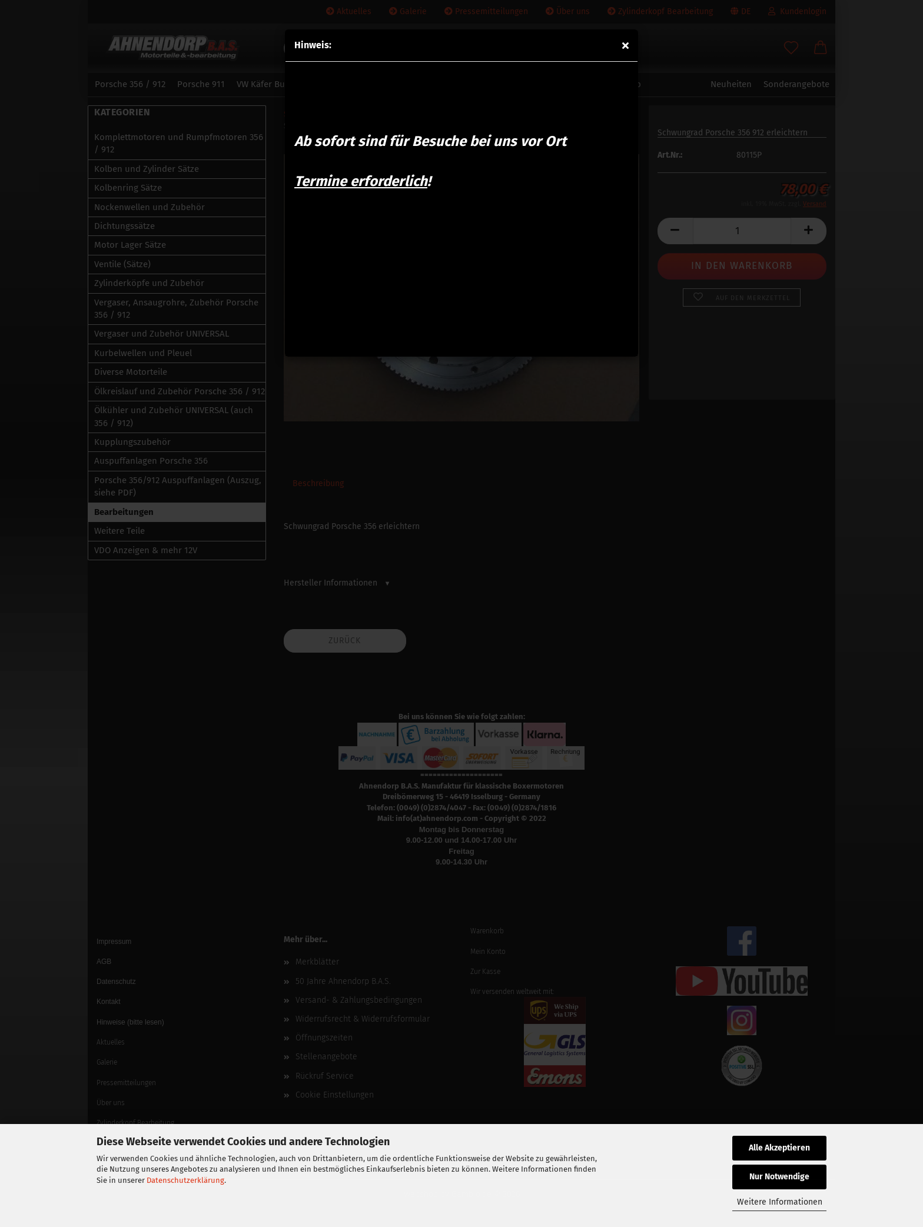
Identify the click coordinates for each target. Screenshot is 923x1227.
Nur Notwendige (779, 1177)
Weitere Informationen (779, 1202)
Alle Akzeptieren (779, 1148)
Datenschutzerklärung (185, 1180)
